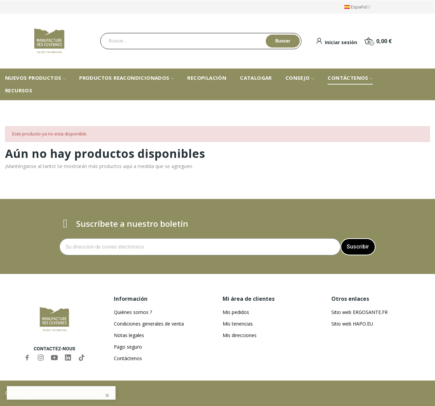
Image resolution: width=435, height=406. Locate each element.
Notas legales (129, 335)
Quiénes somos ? (133, 312)
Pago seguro (128, 347)
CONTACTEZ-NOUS (54, 348)
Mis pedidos (236, 312)
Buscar (282, 40)
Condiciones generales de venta (149, 323)
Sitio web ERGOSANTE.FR (359, 312)
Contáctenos (128, 358)
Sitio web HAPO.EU (352, 323)
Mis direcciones (240, 335)
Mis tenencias (238, 323)
